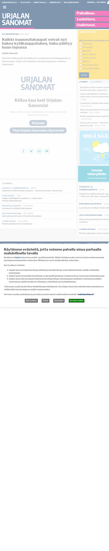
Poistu (45, 300)
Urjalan (17, 257)
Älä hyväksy (31, 300)
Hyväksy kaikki (76, 300)
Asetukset (58, 300)
